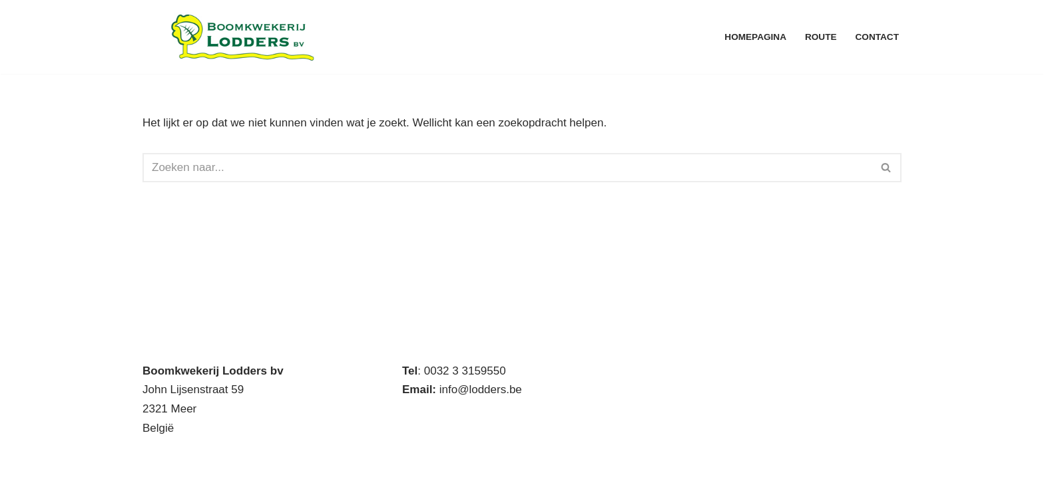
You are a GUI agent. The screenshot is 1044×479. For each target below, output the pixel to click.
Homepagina (755, 37)
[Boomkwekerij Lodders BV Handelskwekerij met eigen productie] (242, 37)
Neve (155, 460)
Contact (877, 37)
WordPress (323, 460)
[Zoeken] (507, 167)
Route (821, 37)
